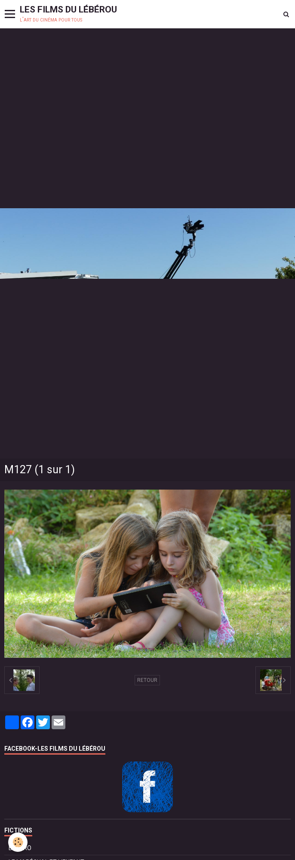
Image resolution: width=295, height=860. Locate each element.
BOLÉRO (20, 848)
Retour (147, 680)
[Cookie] (18, 842)
